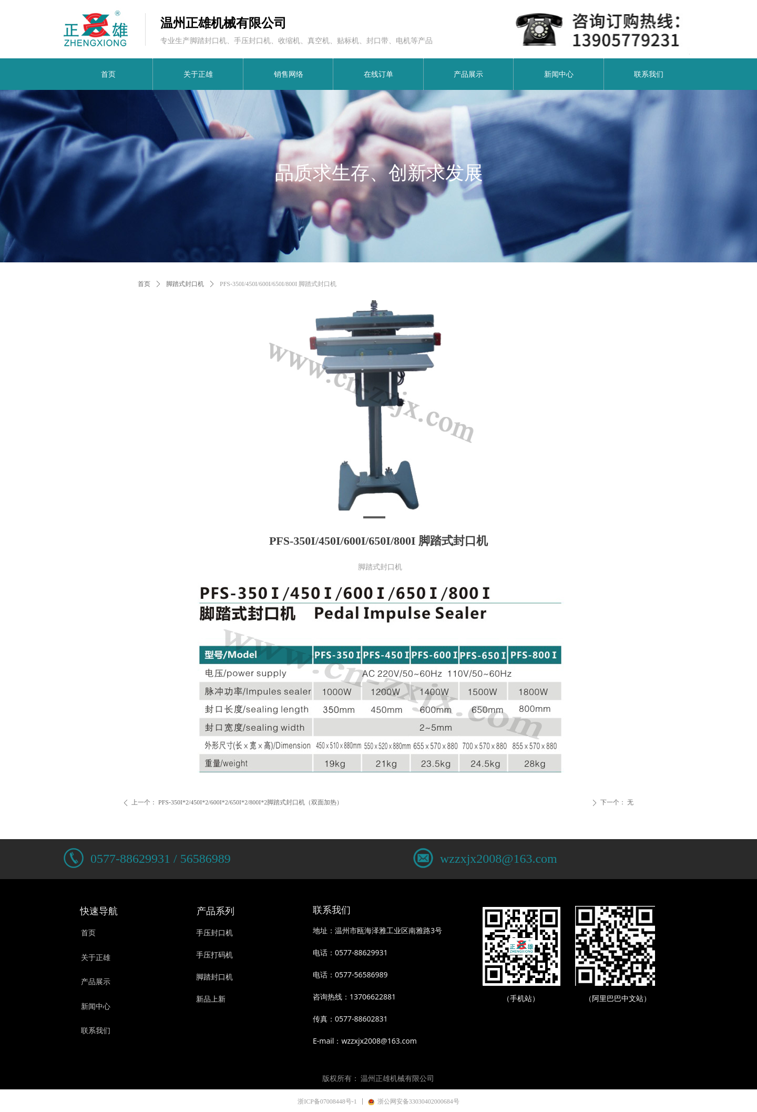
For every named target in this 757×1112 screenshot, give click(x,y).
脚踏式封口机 (185, 284)
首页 (144, 284)
